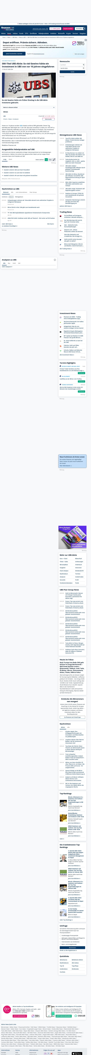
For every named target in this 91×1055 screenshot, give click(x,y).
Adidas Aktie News (31, 1042)
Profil (77, 580)
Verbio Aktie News (39, 1046)
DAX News (34, 1027)
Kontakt (3, 1052)
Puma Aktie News (19, 1042)
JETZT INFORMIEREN (20, 1016)
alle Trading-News (66, 249)
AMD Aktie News (32, 1038)
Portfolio (62, 972)
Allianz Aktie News (6, 1033)
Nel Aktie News (42, 1042)
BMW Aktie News (59, 1044)
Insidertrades (79, 577)
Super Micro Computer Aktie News (11, 1046)
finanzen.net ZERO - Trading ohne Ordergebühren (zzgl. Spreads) (72, 317)
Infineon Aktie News (36, 1034)
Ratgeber (83, 33)
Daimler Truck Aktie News (56, 1042)
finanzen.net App (63, 1052)
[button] (55, 28)
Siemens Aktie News (72, 1040)
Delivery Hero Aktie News (8, 1044)
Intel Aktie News (34, 1040)
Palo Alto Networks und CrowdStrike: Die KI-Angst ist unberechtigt (73, 235)
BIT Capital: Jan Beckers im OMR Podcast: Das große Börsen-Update (73, 336)
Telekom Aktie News (36, 1044)
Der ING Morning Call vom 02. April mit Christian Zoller (73, 221)
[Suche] (47, 28)
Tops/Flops (75, 966)
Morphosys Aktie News (69, 1038)
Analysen (16, 119)
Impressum (32, 1052)
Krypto (68, 33)
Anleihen (53, 33)
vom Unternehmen (21, 192)
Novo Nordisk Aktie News (8, 1040)
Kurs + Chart (63, 558)
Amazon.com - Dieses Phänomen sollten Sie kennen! (73, 230)
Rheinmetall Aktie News (71, 1029)
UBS (4, 116)
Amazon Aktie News (41, 1031)
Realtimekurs (64, 574)
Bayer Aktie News (29, 1031)
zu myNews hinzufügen (9, 226)
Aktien (3, 33)
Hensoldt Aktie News (22, 1034)
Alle (12, 192)
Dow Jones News (61, 1027)
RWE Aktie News (60, 1034)
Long (4, 159)
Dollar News (14, 1029)
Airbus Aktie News (20, 1036)
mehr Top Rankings (66, 920)
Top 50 (62, 966)
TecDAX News (51, 1027)
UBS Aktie (14, 37)
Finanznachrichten (24, 1027)
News (9, 33)
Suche (72, 72)
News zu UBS (22, 37)
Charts (5, 119)
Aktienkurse (63, 960)
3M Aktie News (50, 1046)
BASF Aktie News (17, 1031)
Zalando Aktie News (71, 1044)
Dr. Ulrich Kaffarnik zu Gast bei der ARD (73, 341)
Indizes (15, 33)
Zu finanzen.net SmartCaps (72, 717)
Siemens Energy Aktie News (57, 1031)
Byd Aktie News (32, 1036)
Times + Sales (64, 561)
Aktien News (13, 1027)
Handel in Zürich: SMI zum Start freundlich (17, 170)
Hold (14, 263)
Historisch (78, 568)
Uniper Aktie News (43, 1038)
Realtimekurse (64, 963)
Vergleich (62, 568)
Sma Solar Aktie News (71, 1042)
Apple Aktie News (60, 1033)
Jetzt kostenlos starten (14, 54)
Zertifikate (33, 33)
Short (10, 159)
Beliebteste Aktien (77, 960)
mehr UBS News (7, 224)
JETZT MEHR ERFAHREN (64, 1016)
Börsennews (5, 1027)
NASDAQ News (71, 1027)
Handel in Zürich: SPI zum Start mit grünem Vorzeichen (20, 175)
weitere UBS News (66, 206)
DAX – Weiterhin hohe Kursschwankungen (70, 226)
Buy (9, 263)
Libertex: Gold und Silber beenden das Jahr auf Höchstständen (71, 346)
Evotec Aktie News (55, 1038)
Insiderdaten (64, 969)
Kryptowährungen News (34, 1029)
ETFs (26, 33)
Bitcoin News (47, 1029)
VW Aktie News (60, 1046)
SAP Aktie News (32, 1033)
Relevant (6, 192)
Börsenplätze (64, 564)
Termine (77, 574)
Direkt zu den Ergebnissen (68, 950)
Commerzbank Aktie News (74, 1033)
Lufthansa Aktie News (7, 1036)
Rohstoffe (61, 33)
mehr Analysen (7, 267)
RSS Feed (50, 224)
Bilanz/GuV (78, 558)
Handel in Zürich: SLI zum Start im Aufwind (17, 173)
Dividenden (75, 969)
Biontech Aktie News (44, 1036)
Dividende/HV (79, 571)
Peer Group (33, 192)
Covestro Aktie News (59, 1040)
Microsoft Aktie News (20, 1033)
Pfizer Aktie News (23, 1040)
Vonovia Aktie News (19, 1038)
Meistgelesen (19, 197)
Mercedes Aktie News (74, 1036)
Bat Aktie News (48, 1044)
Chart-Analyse (64, 571)
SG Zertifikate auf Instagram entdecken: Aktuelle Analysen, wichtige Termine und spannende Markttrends (73, 216)
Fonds (21, 33)
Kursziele (62, 580)
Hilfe (16, 1052)
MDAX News (42, 1027)
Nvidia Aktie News (57, 1029)
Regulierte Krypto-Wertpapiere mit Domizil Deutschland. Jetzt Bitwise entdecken (73, 332)
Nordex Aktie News (7, 1038)
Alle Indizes (75, 963)
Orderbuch (78, 564)
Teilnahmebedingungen (38, 53)
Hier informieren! (66, 466)
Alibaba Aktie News (23, 1044)
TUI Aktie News (70, 1031)
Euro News (22, 1029)
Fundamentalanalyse (66, 583)
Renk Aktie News (71, 1034)
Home (4, 37)
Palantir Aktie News (46, 1040)
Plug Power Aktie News (8, 1034)
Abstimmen (72, 948)
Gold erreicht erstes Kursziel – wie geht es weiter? (73, 240)
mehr (62, 839)
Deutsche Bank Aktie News (46, 1033)
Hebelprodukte (43, 33)
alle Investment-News (67, 355)
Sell (19, 263)
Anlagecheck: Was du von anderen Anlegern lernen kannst (73, 327)
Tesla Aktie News (6, 1031)
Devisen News (5, 1029)
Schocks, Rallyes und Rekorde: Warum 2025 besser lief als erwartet (73, 351)
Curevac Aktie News (7, 1042)
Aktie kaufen (48, 119)
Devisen (75, 33)
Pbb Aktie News (27, 1046)
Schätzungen (79, 561)
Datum (11, 197)
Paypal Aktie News (48, 1034)
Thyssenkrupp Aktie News (59, 1036)
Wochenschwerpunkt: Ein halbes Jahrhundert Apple (74, 322)
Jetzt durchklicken (74, 810)
